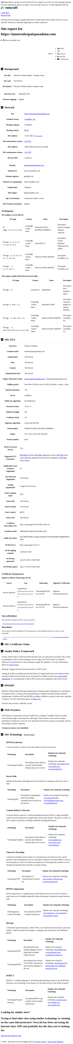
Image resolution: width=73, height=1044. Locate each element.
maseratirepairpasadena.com (34, 165)
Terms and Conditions (55, 1042)
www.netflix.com (54, 1005)
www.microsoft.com (51, 798)
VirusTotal (39, 136)
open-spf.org (13, 665)
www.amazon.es (49, 913)
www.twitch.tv (48, 879)
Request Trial (16, 1036)
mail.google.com (51, 966)
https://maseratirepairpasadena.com (36, 114)
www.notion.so (53, 845)
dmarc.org (36, 699)
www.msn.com (61, 1000)
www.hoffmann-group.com (53, 800)
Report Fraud (5, 15)
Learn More (5, 13)
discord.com (58, 879)
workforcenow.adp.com (53, 955)
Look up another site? (11, 40)
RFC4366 (59, 455)
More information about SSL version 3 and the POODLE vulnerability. (18, 623)
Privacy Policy (41, 1042)
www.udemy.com (63, 764)
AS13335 (27, 141)
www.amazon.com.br (50, 916)
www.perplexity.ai (54, 840)
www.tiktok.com (54, 1002)
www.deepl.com (54, 766)
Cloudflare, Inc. (30, 119)
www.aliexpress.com (52, 952)
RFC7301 (28, 458)
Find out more (6, 1036)
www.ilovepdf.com (55, 769)
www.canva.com (54, 842)
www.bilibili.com (60, 950)
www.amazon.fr (61, 913)
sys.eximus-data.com (50, 882)
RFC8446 (23, 455)
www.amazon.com (60, 963)
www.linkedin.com (50, 803)
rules (39, 659)
